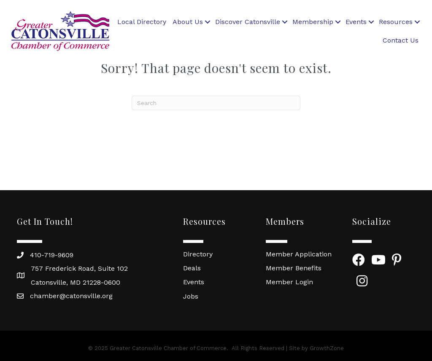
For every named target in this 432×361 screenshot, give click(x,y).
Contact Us (400, 40)
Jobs (190, 296)
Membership (312, 22)
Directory (198, 254)
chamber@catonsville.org (71, 296)
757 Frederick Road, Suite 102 (79, 268)
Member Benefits (293, 268)
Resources (396, 22)
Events (356, 22)
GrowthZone (327, 348)
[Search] (216, 103)
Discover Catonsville (247, 22)
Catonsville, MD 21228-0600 (75, 282)
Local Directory (141, 22)
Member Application (299, 254)
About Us (188, 22)
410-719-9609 (51, 255)
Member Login (289, 282)
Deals (192, 268)
